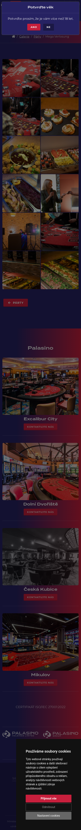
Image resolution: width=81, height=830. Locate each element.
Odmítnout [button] (48, 807)
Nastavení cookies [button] (48, 815)
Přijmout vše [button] (48, 798)
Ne (49, 24)
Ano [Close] (34, 24)
